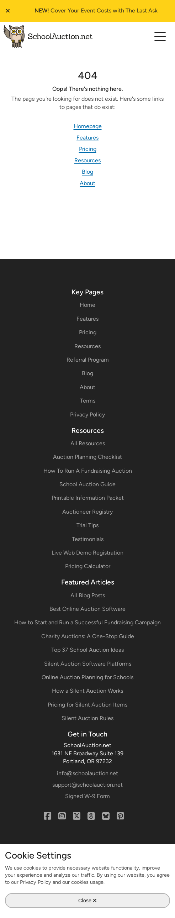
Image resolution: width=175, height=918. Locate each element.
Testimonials (88, 539)
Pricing (87, 149)
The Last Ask (142, 10)
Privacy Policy (87, 414)
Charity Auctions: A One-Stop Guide (87, 636)
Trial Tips (87, 525)
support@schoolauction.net (87, 784)
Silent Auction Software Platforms (87, 663)
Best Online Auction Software (87, 608)
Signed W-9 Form (87, 796)
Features (87, 137)
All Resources (87, 443)
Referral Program (88, 359)
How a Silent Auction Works (87, 690)
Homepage (88, 126)
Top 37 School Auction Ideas (87, 649)
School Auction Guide (87, 484)
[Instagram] (62, 816)
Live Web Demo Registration (87, 552)
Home (87, 304)
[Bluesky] (106, 816)
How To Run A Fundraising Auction (87, 470)
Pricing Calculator (87, 566)
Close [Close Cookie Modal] (87, 900)
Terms (87, 400)
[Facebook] (47, 816)
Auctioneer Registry (87, 511)
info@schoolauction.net (87, 773)
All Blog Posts (87, 595)
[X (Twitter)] (76, 816)
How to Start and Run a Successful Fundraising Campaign (87, 622)
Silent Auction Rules (87, 718)
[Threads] (91, 816)
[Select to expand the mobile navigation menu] (160, 35)
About (87, 183)
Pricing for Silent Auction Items (87, 704)
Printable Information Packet (88, 497)
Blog (87, 171)
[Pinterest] (120, 816)
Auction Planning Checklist (87, 456)
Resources (87, 160)
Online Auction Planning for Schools (87, 677)
